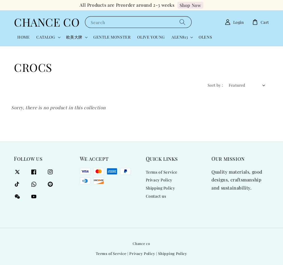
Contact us (156, 196)
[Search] (182, 21)
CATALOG (45, 37)
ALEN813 (180, 37)
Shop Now (190, 5)
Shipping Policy (160, 188)
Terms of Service (162, 172)
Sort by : (215, 85)
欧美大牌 (74, 37)
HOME (23, 37)
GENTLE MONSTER (111, 37)
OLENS (205, 37)
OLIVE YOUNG (151, 37)
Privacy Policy (159, 180)
